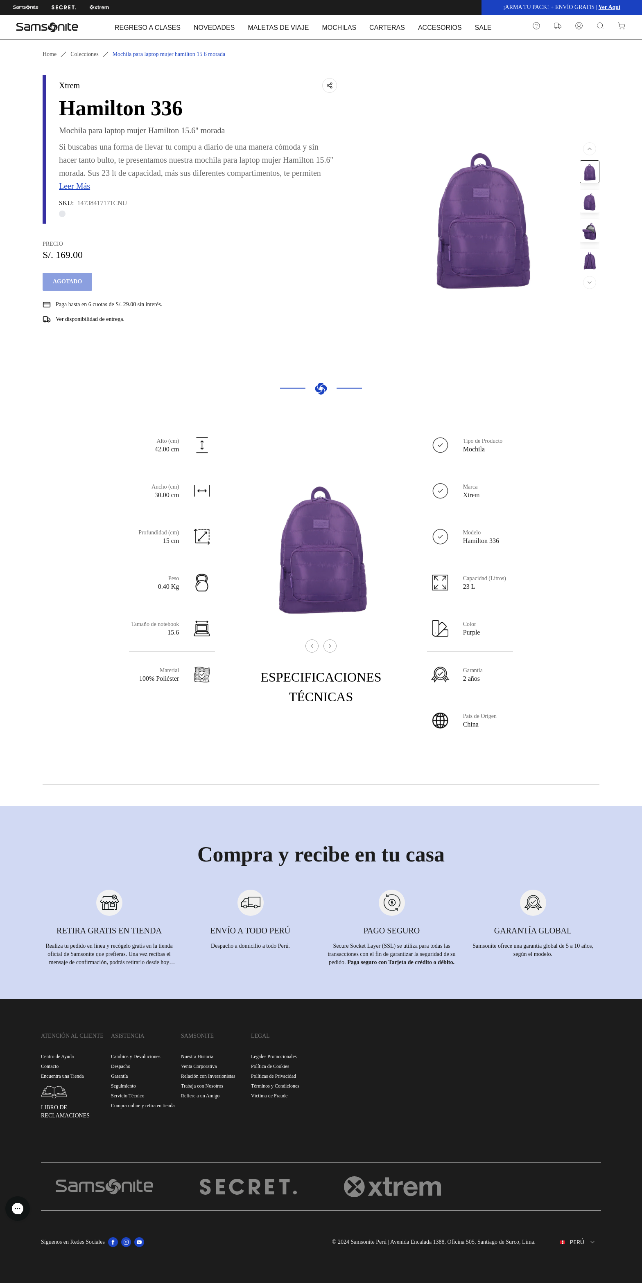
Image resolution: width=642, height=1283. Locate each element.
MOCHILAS (339, 27)
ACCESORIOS (440, 27)
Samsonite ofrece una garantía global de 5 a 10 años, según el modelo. (532, 950)
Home (50, 54)
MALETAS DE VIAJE (278, 27)
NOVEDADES (214, 27)
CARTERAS (387, 27)
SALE (483, 27)
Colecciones (84, 54)
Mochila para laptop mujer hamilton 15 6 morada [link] (169, 54)
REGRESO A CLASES (148, 27)
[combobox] (571, 1242)
